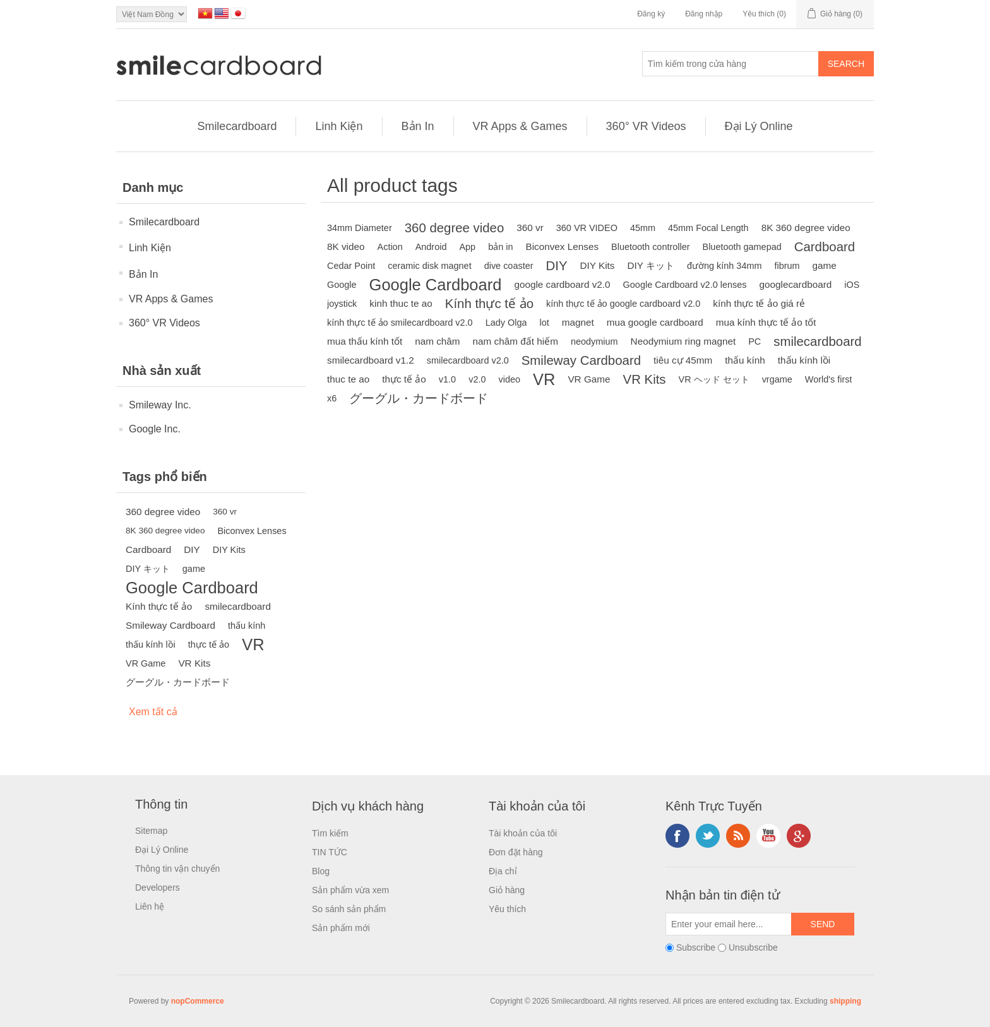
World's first (828, 379)
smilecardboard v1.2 (370, 360)
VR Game (145, 663)
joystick (342, 304)
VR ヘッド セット (714, 379)
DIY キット (148, 569)
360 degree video (163, 511)
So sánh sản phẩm (349, 909)
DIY (192, 549)
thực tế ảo (208, 644)
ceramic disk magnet (429, 266)
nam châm (437, 341)
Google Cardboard (192, 588)
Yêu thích (507, 909)
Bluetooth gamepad (742, 247)
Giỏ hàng (507, 890)
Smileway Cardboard (170, 625)
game (193, 569)
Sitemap (151, 831)
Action (390, 247)
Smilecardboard (237, 126)
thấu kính (246, 625)
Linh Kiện (338, 126)
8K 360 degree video (165, 530)
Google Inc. (155, 429)
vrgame (777, 379)
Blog (321, 871)
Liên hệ (149, 906)
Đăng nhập (703, 13)
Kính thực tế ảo (159, 606)
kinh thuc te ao (400, 303)
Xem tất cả (153, 711)
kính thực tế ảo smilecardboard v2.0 (400, 323)
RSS (738, 836)
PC (754, 341)
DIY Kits (229, 550)
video (509, 379)
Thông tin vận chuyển (177, 869)
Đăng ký (651, 13)
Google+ (799, 836)
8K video (346, 246)
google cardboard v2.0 (562, 284)
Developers (157, 887)
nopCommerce (197, 1001)
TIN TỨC (329, 852)
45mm (642, 228)
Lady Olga (506, 323)
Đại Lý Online (759, 126)
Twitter (708, 836)
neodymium (594, 341)
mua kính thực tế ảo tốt (766, 322)
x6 (332, 398)
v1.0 (447, 379)
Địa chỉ (503, 871)
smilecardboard (238, 606)
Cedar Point (351, 266)
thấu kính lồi (151, 644)
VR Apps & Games (520, 126)
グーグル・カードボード (178, 682)
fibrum (786, 266)
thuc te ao (348, 379)
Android (431, 247)
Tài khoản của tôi (523, 833)
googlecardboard (795, 284)
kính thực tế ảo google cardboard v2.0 (623, 304)
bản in (500, 247)
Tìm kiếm (330, 833)
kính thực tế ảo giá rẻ (759, 303)
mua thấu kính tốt (364, 341)
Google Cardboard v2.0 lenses (685, 285)
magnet (578, 322)
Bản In (418, 126)
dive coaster (509, 266)
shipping (845, 1001)
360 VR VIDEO (586, 228)
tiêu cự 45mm (682, 360)
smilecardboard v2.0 (468, 360)
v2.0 (477, 379)
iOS (851, 285)
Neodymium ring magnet (683, 341)
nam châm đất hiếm (515, 341)
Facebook (677, 836)
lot (544, 323)
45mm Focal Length (708, 228)
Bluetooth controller (650, 247)
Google (342, 285)
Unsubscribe (753, 947)
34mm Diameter (359, 228)
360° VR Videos (646, 126)
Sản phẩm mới (341, 928)
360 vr (225, 511)
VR (253, 644)
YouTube (768, 836)
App (467, 247)
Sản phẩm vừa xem (350, 890)
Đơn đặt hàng (516, 852)
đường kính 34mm (724, 266)
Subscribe (695, 947)
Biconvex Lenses (251, 531)
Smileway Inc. (160, 405)
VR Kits (194, 663)
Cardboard (148, 549)
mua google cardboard (655, 322)
